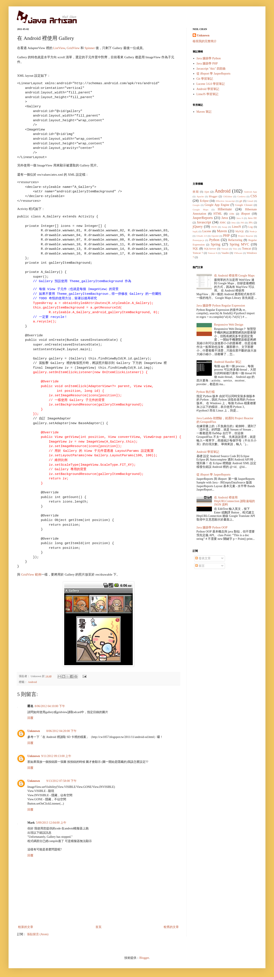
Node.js (253, 231)
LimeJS (236, 226)
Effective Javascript (225, 201)
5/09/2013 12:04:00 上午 (51, 822)
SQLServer (210, 248)
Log (250, 226)
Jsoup (224, 227)
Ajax (206, 191)
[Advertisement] (225, 148)
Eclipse (204, 200)
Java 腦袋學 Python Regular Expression (221, 305)
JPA (251, 222)
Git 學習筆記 (205, 78)
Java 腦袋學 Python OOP (212, 527)
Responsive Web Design (228, 324)
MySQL (239, 231)
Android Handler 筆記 (227, 362)
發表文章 (203, 558)
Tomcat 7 (198, 252)
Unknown (33, 731)
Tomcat (246, 248)
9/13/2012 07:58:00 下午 (61, 780)
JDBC (223, 222)
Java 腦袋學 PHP (207, 63)
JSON (214, 227)
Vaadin (225, 252)
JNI (242, 222)
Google (196, 205)
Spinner (90, 48)
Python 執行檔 (206, 391)
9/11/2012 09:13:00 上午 (56, 756)
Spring (215, 244)
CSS (253, 196)
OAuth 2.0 (201, 236)
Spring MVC (239, 244)
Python (214, 240)
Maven (222, 231)
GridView (73, 48)
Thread (224, 248)
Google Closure (244, 204)
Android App (250, 191)
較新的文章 (25, 927)
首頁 (98, 927)
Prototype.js (198, 240)
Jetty (233, 222)
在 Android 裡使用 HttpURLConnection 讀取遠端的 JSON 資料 (234, 501)
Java (224, 218)
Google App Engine (217, 204)
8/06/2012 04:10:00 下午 (50, 706)
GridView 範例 (31, 574)
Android (32, 682)
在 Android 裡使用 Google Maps (234, 275)
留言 (200, 565)
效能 (196, 191)
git (240, 200)
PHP (226, 235)
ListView (59, 48)
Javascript (204, 222)
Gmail (250, 201)
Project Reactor (245, 236)
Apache (200, 196)
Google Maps (200, 209)
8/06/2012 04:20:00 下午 (61, 731)
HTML (217, 213)
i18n (231, 213)
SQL (195, 248)
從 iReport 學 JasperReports (214, 73)
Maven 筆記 (204, 111)
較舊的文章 (171, 927)
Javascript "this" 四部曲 (211, 68)
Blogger (213, 196)
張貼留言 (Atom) (38, 934)
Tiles (235, 248)
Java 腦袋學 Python (209, 58)
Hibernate (225, 209)
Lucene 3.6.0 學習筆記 (211, 83)
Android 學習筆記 (208, 89)
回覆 (30, 718)
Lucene (206, 231)
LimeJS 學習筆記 (207, 94)
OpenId (215, 236)
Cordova (241, 196)
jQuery (198, 226)
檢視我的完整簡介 (205, 41)
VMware (238, 253)
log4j (195, 231)
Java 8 (239, 218)
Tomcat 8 (212, 253)
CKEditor (227, 196)
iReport (245, 213)
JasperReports (203, 218)
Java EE (252, 218)
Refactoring (235, 240)
